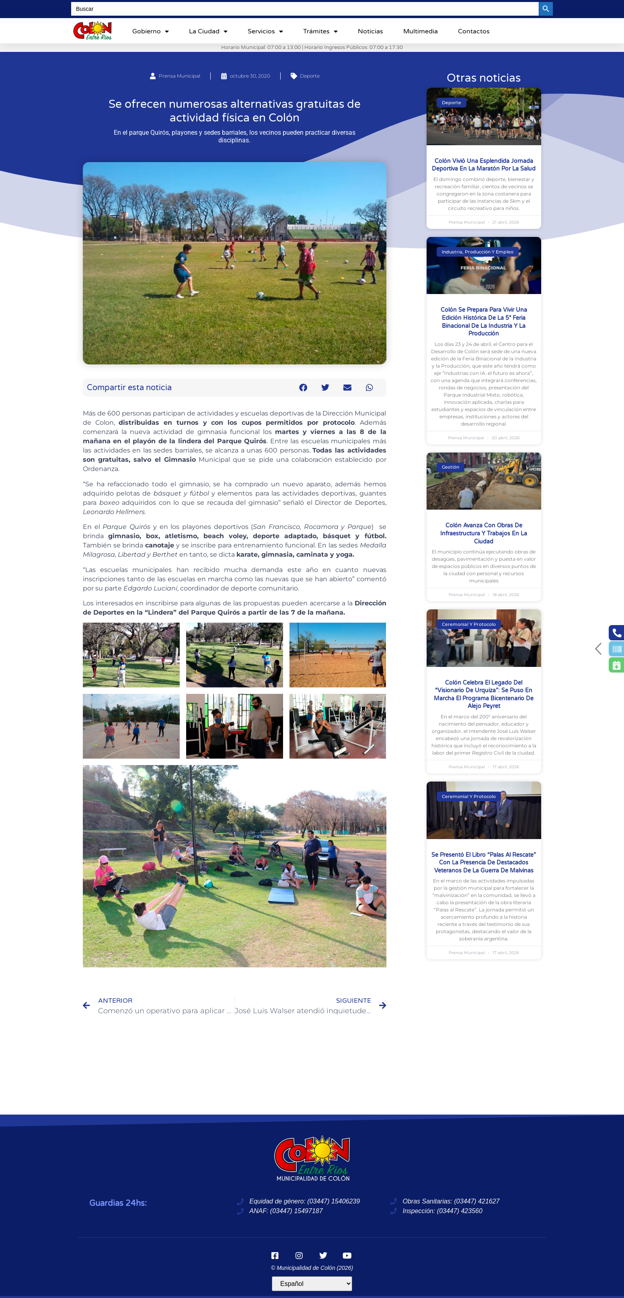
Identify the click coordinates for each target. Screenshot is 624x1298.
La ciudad (208, 31)
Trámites (320, 31)
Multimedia (420, 31)
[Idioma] (312, 1283)
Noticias (370, 31)
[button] (303, 387)
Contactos (474, 31)
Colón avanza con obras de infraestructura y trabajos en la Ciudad (483, 533)
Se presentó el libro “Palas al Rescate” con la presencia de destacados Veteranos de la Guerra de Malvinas (483, 863)
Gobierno (150, 31)
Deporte (310, 76)
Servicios (265, 31)
